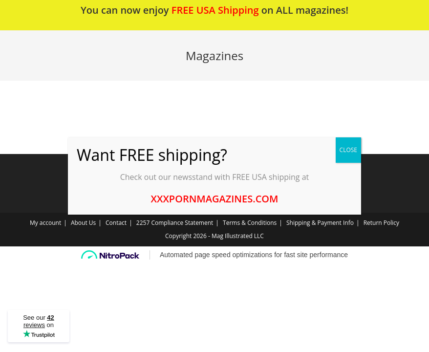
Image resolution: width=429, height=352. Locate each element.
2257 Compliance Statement (175, 223)
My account (45, 223)
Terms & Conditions (250, 223)
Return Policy (381, 223)
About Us (83, 223)
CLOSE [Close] (348, 150)
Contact (116, 223)
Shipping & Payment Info (320, 223)
